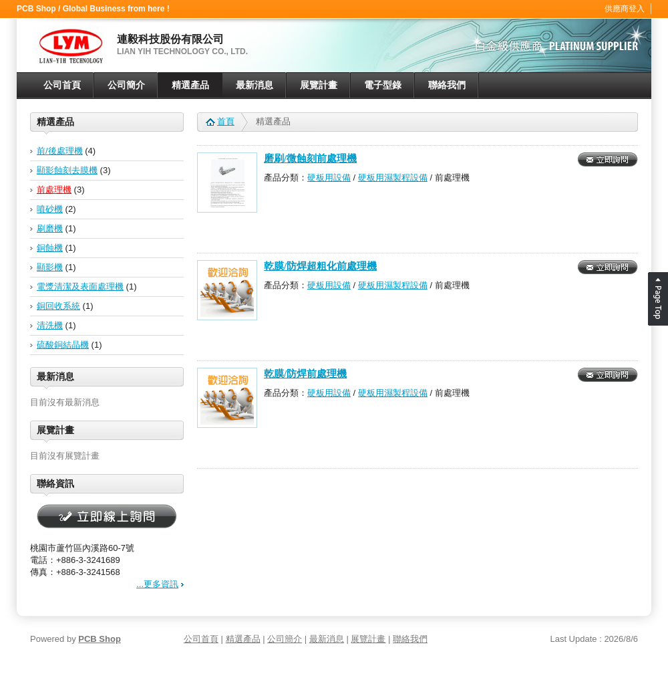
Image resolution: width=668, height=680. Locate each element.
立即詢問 (608, 159)
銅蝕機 (50, 248)
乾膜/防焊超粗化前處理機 (320, 266)
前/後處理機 (60, 151)
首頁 (225, 121)
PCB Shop (99, 639)
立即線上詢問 (107, 516)
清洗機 (50, 325)
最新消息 (254, 85)
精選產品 (190, 85)
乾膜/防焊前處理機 (305, 373)
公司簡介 (126, 85)
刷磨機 (50, 228)
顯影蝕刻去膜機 (67, 170)
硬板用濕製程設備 (393, 178)
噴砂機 (50, 209)
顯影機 (50, 267)
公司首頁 (62, 85)
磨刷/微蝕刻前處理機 (310, 158)
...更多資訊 (157, 584)
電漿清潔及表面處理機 (80, 286)
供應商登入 (625, 8)
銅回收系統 (58, 306)
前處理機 (54, 190)
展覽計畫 (318, 85)
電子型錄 (382, 85)
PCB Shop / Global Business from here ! (93, 8)
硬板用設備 (329, 178)
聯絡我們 (447, 85)
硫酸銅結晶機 (63, 345)
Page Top (658, 299)
